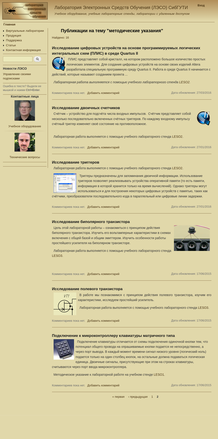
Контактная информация (23, 50)
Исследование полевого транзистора (87, 289)
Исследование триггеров (75, 162)
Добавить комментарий (103, 93)
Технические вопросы (25, 157)
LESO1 (159, 374)
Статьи (11, 45)
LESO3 (57, 256)
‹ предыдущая (138, 396)
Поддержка (14, 40)
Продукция (13, 35)
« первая (118, 396)
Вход (201, 5)
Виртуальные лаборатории (25, 30)
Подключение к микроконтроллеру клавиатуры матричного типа (113, 336)
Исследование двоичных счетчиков (86, 108)
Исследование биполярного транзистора (91, 222)
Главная (9, 24)
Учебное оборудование (24, 126)
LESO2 (184, 82)
